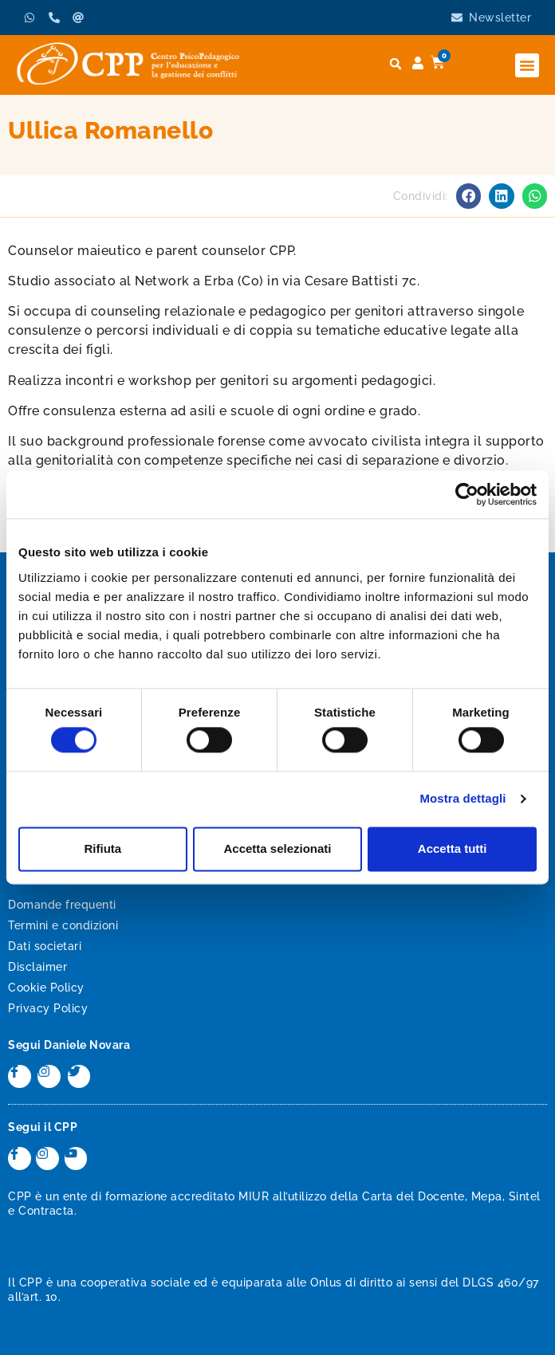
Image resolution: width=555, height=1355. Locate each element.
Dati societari (44, 946)
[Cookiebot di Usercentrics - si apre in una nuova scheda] (467, 494)
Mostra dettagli (462, 799)
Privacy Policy (48, 1008)
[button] (527, 65)
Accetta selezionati (277, 848)
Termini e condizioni (63, 925)
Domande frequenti (62, 904)
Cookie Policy (46, 987)
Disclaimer (37, 966)
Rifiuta (102, 848)
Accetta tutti (452, 848)
